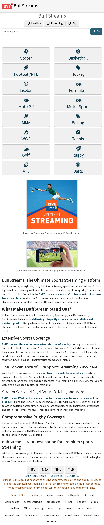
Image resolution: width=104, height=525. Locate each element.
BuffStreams (20, 6)
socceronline (51, 514)
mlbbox (94, 501)
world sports (12, 501)
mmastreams (85, 508)
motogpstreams (44, 508)
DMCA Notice (72, 475)
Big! (72, 23)
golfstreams (66, 508)
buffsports (73, 495)
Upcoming (54, 23)
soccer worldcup (33, 501)
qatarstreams (55, 495)
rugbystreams (71, 514)
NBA (45, 469)
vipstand (89, 495)
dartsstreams (92, 514)
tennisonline (32, 514)
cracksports (53, 501)
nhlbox (15, 508)
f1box (27, 508)
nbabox (81, 501)
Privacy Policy (55, 475)
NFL (32, 469)
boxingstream (12, 514)
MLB (71, 469)
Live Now (33, 23)
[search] (46, 31)
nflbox (68, 501)
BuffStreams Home (35, 475)
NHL (58, 469)
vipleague (37, 495)
